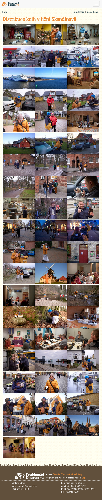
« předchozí (78, 11)
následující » (93, 11)
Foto (4, 11)
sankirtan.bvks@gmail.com (24, 486)
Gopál (84, 477)
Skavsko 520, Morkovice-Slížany (67, 474)
